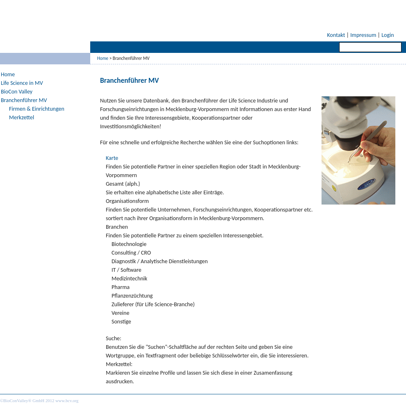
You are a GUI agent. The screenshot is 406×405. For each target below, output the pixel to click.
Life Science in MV (22, 83)
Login (387, 35)
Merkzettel (21, 117)
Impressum (363, 35)
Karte (112, 158)
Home (102, 58)
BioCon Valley (16, 91)
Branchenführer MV (24, 100)
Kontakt (336, 35)
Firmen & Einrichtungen (36, 108)
